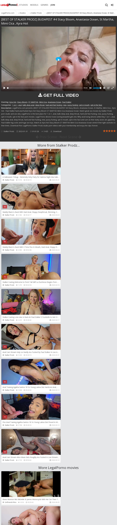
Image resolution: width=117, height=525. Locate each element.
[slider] (45, 88)
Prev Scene (46, 136)
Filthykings (8, 432)
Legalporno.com (10, 5)
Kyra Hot (12, 102)
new (65, 105)
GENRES (45, 5)
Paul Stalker (66, 102)
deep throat (40, 105)
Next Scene (70, 136)
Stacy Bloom (22, 102)
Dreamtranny (9, 397)
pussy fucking (72, 105)
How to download (36, 513)
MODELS (35, 5)
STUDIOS (24, 5)
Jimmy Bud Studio (69, 467)
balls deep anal (28, 105)
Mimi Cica (43, 102)
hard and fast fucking (54, 105)
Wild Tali (8, 502)
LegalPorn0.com (19, 521)
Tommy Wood (68, 397)
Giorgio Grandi (10, 467)
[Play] (4, 88)
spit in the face (96, 105)
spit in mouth (84, 105)
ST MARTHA (33, 102)
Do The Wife (67, 362)
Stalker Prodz (9, 131)
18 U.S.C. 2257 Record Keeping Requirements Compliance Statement (79, 521)
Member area (18, 513)
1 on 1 (14, 105)
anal (20, 105)
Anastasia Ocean (54, 102)
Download (55, 131)
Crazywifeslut (67, 432)
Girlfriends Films (10, 362)
